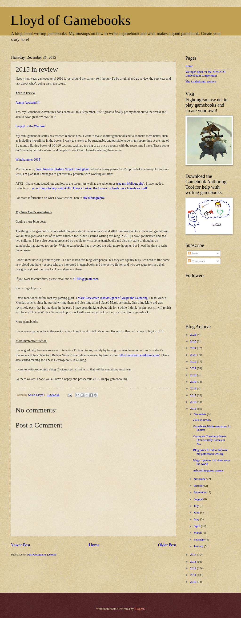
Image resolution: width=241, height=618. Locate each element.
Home (94, 545)
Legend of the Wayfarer (31, 126)
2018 (193, 388)
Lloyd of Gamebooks (71, 20)
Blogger (139, 608)
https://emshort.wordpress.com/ (140, 355)
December (200, 414)
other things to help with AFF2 (51, 188)
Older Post (167, 545)
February (199, 539)
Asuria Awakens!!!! (28, 102)
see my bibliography (130, 183)
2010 (193, 581)
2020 (193, 375)
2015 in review (202, 419)
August (198, 499)
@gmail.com (90, 279)
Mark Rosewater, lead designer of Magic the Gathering (113, 298)
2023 (193, 355)
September (200, 492)
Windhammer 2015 (28, 159)
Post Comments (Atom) (41, 554)
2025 (193, 341)
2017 (193, 395)
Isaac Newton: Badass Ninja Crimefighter (62, 169)
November (200, 479)
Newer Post (20, 545)
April (197, 526)
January (199, 546)
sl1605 (77, 279)
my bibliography (93, 198)
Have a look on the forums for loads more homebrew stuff (110, 188)
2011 (193, 575)
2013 (193, 561)
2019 (193, 381)
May (197, 519)
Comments (196, 261)
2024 (193, 348)
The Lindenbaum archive (200, 81)
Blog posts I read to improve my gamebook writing (210, 451)
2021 (193, 368)
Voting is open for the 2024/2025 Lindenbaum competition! (205, 73)
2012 (193, 568)
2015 (193, 408)
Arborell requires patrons (208, 470)
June (197, 512)
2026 (193, 334)
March (198, 532)
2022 (193, 361)
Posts (193, 253)
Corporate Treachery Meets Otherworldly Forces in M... (209, 440)
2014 (193, 554)
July (197, 506)
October (199, 485)
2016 (193, 402)
